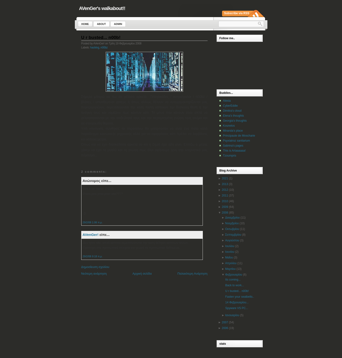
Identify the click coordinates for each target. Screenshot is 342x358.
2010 (225, 201)
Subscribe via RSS (236, 13)
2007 (225, 322)
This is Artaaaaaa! (234, 150)
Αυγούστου (232, 240)
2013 (225, 184)
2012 (225, 189)
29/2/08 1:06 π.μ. (93, 222)
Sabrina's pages (233, 145)
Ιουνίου (229, 251)
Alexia (227, 100)
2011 (225, 195)
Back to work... (234, 285)
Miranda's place (233, 130)
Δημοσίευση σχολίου (95, 267)
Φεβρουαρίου (233, 274)
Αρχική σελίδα (142, 273)
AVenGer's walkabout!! (102, 8)
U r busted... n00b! (101, 37)
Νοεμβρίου (232, 223)
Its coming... (233, 279)
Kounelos (229, 125)
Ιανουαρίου (232, 315)
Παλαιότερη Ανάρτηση (192, 273)
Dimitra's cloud (232, 110)
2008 (225, 212)
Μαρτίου (230, 269)
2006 (225, 328)
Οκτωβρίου (232, 229)
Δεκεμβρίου (232, 217)
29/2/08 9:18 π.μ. (93, 256)
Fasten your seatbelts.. (239, 296)
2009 (225, 207)
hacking (94, 47)
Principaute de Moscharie (239, 135)
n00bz (104, 47)
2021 (225, 178)
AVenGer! (91, 235)
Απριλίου (231, 263)
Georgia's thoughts (235, 120)
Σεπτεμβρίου (233, 234)
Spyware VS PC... (236, 308)
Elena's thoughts (233, 115)
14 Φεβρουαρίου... (236, 302)
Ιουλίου (229, 246)
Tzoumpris (229, 155)
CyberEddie (230, 105)
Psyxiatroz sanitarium (236, 140)
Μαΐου (229, 257)
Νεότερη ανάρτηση (94, 273)
